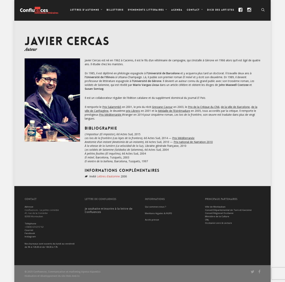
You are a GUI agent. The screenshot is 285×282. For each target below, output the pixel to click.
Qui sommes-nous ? (155, 206)
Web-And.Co (73, 276)
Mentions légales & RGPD (158, 213)
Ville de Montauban (215, 206)
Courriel (29, 230)
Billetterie (115, 9)
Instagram (30, 236)
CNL (207, 219)
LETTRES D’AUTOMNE (86, 10)
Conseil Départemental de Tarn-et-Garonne (228, 210)
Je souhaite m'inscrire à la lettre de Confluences (108, 210)
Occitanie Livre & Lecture (218, 222)
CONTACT (195, 10)
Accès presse (152, 219)
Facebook (30, 233)
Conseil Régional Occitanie (219, 213)
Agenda (177, 9)
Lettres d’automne (108, 176)
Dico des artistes (220, 9)
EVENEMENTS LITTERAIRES (147, 10)
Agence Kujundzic (91, 271)
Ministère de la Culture (217, 216)
